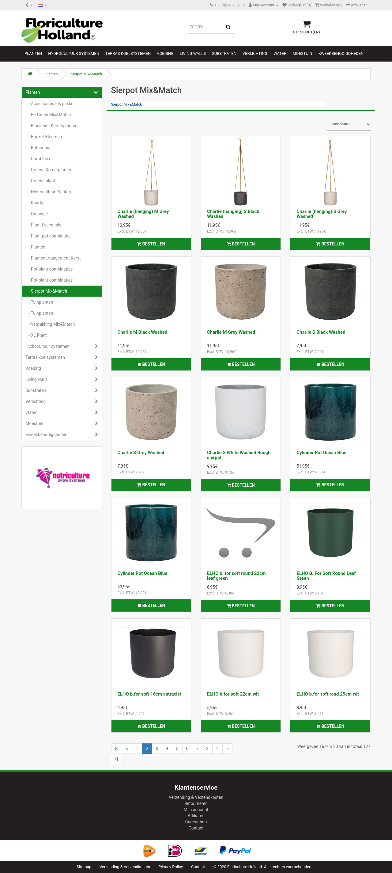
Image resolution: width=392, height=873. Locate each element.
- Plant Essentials (43, 224)
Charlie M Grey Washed (231, 332)
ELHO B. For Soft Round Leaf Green (326, 576)
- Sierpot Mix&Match (46, 291)
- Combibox (37, 158)
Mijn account (196, 809)
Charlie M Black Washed (143, 332)
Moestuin (302, 53)
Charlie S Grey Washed (141, 452)
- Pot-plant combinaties (49, 269)
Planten (33, 53)
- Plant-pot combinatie (47, 235)
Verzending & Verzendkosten (196, 797)
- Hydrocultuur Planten (48, 191)
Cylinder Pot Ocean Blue (321, 452)
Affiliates (196, 815)
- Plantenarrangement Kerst (53, 258)
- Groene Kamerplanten (48, 169)
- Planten (35, 247)
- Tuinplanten (39, 302)
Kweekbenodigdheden (341, 53)
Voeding (165, 53)
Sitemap (84, 866)
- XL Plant (36, 335)
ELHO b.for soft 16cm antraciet (150, 694)
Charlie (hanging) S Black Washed (233, 214)
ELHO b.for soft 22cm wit (233, 694)
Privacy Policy (170, 866)
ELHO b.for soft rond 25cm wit (327, 694)
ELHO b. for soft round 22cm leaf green (236, 576)
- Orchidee (36, 213)
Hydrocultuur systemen (73, 53)
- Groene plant (40, 180)
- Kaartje (34, 202)
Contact (196, 828)
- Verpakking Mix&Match (50, 324)
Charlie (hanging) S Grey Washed (321, 214)
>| (116, 759)
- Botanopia (37, 147)
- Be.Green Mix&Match (48, 114)
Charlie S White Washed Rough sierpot (239, 455)
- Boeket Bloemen (43, 136)
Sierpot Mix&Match (86, 74)
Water (279, 53)
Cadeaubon (196, 821)
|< (117, 748)
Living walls (193, 53)
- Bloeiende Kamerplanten (51, 125)
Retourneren (196, 803)
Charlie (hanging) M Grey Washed (143, 214)
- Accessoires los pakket (50, 103)
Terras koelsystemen (128, 53)
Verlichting (255, 53)
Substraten (224, 53)
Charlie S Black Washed (320, 332)
